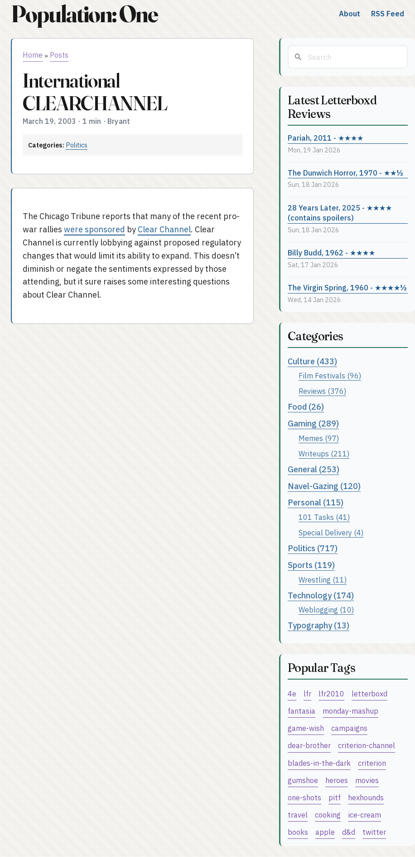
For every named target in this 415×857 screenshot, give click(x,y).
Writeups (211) (324, 453)
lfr (307, 693)
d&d (348, 832)
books (298, 832)
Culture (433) (312, 361)
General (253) (313, 469)
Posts (59, 54)
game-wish (306, 728)
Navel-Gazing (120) (324, 486)
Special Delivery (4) (331, 532)
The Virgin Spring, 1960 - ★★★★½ (347, 287)
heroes (336, 780)
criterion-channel (366, 745)
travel (298, 814)
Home (33, 54)
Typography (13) (318, 625)
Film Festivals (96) (330, 375)
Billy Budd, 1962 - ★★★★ (331, 252)
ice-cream (364, 814)
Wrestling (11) (323, 579)
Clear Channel (164, 229)
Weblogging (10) (326, 609)
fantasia (301, 710)
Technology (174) (321, 595)
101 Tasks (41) (324, 517)
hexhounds (366, 797)
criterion (372, 763)
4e (292, 693)
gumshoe (303, 780)
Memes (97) (319, 438)
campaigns (349, 728)
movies (367, 780)
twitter (374, 832)
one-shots (304, 797)
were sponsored (94, 229)
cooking (328, 814)
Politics (76, 145)
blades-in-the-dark (319, 763)
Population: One (84, 13)
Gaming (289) (313, 423)
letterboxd (369, 693)
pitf (334, 797)
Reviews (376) (322, 391)
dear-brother (309, 745)
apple (325, 832)
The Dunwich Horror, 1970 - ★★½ (345, 172)
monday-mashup (350, 710)
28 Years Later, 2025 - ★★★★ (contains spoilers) (340, 213)
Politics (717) (313, 548)
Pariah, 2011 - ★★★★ (325, 137)
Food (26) (306, 407)
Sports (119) (311, 565)
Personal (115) (315, 502)
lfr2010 (331, 693)
